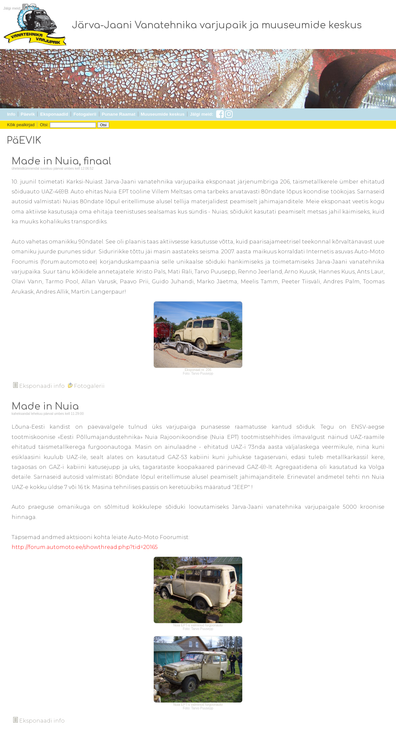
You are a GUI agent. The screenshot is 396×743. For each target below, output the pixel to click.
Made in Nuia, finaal (61, 161)
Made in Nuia (45, 406)
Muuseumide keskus (162, 114)
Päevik (28, 114)
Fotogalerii (85, 114)
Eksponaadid (54, 114)
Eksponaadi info (39, 386)
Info (11, 114)
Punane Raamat (118, 114)
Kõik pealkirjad (21, 124)
